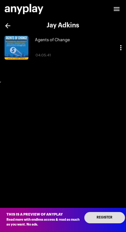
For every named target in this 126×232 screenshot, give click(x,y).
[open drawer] (116, 9)
